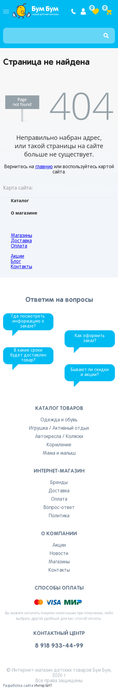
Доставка (21, 241)
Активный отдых (71, 428)
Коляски (74, 437)
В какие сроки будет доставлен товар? (28, 355)
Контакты (21, 267)
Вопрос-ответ (59, 508)
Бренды (59, 483)
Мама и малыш (59, 453)
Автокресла (48, 437)
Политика (59, 516)
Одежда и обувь (59, 420)
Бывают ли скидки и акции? (90, 372)
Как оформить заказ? (90, 338)
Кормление (59, 445)
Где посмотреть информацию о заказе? (28, 321)
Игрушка (38, 428)
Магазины (21, 236)
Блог (16, 262)
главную (44, 167)
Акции (17, 256)
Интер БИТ (43, 686)
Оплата (19, 246)
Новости (59, 554)
